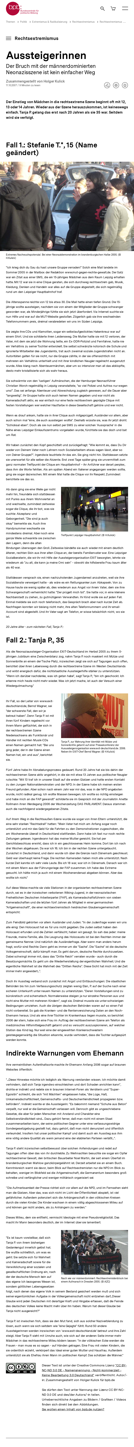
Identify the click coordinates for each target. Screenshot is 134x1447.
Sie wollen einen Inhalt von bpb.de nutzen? (73, 1409)
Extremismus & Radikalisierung (49, 21)
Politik (23, 21)
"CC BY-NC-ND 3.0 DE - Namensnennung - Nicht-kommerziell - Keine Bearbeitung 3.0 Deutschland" (84, 1370)
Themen (10, 21)
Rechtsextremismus (83, 21)
